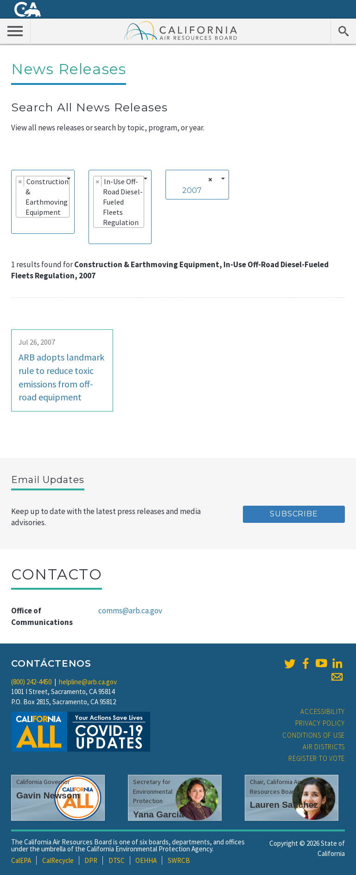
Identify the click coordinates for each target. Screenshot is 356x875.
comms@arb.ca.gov (130, 610)
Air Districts (324, 746)
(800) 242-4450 (31, 681)
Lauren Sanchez (284, 805)
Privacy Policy (320, 723)
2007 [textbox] (192, 190)
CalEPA (21, 860)
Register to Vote (316, 758)
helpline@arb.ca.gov (88, 681)
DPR (90, 860)
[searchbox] (18, 225)
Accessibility (322, 711)
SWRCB (179, 860)
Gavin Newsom (48, 795)
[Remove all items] (208, 180)
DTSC (116, 860)
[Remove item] (20, 181)
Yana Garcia (158, 814)
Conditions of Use (313, 735)
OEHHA (146, 860)
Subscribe (294, 513)
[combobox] (43, 202)
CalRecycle (58, 860)
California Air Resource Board (181, 30)
